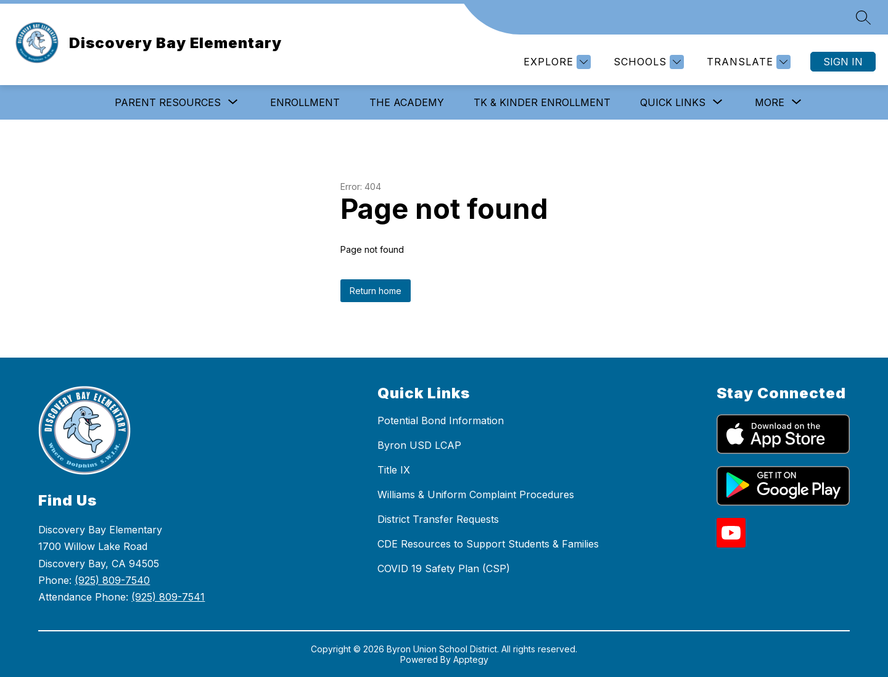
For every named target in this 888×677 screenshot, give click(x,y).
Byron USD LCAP (419, 445)
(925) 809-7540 (112, 580)
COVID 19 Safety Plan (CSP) (443, 568)
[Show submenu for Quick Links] (672, 102)
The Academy (406, 102)
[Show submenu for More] (769, 102)
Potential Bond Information (440, 420)
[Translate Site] (747, 62)
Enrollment (305, 102)
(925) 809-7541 (168, 597)
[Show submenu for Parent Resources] (168, 102)
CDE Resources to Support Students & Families (488, 544)
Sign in (843, 61)
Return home (375, 290)
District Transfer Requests (438, 519)
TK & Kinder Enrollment (542, 102)
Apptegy (470, 659)
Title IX (393, 470)
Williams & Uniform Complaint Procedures (475, 494)
